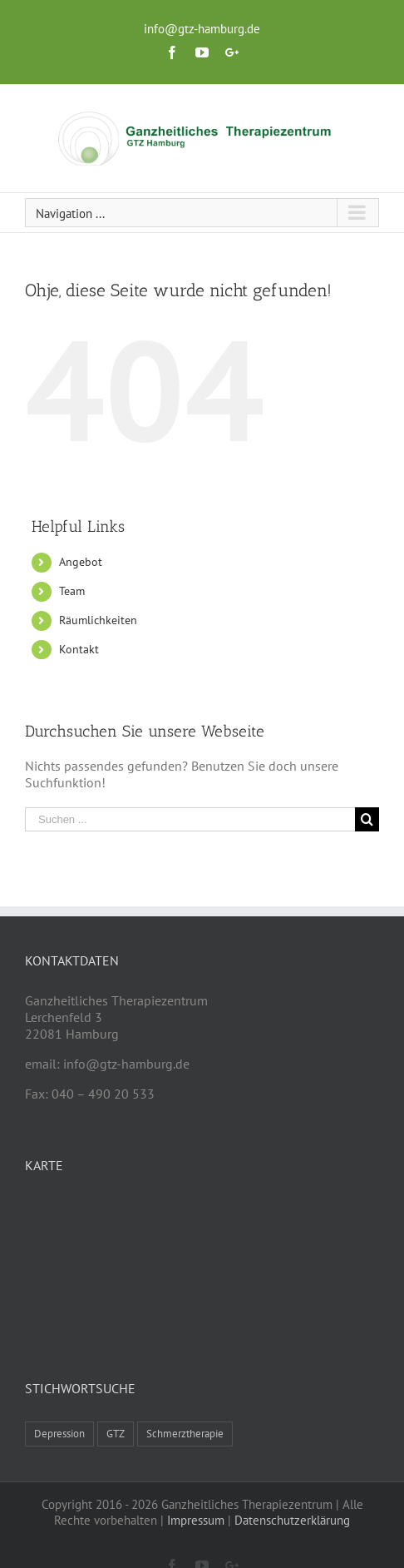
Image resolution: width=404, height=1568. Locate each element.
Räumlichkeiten (98, 620)
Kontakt (79, 649)
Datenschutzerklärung (292, 1520)
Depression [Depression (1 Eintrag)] (59, 1434)
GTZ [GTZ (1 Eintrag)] (115, 1434)
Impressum (195, 1520)
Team (72, 590)
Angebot (80, 561)
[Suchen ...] (190, 819)
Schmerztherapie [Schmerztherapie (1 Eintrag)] (185, 1434)
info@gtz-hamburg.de (202, 29)
